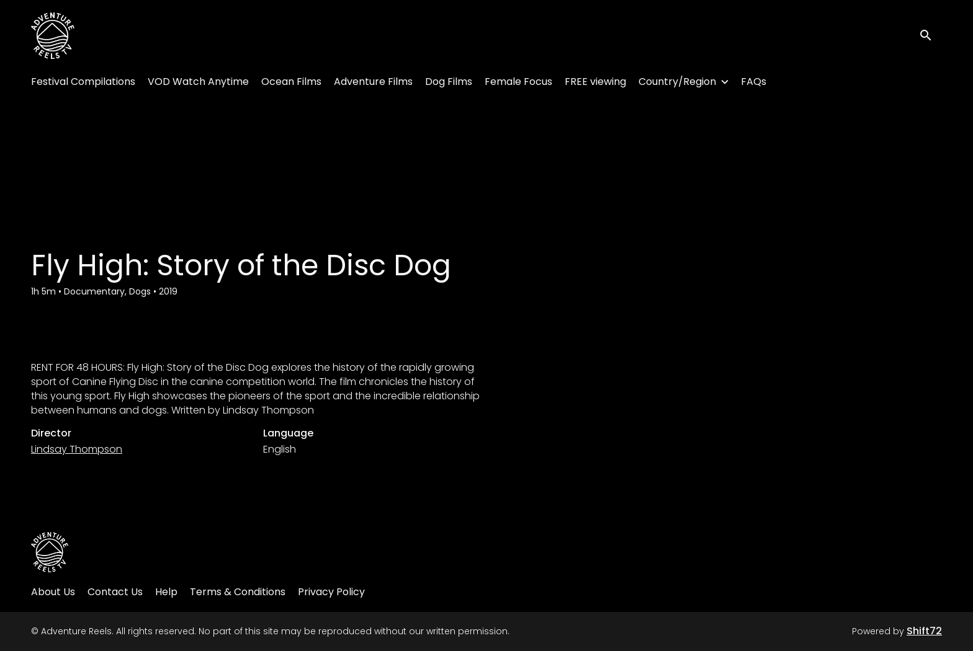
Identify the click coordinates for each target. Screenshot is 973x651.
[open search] (931, 35)
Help (166, 592)
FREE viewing (595, 81)
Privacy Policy (331, 592)
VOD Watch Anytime (198, 81)
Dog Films (448, 81)
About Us (53, 592)
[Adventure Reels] (49, 552)
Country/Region (677, 81)
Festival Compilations (83, 81)
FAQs (753, 81)
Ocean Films (291, 81)
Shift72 (924, 631)
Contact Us (115, 592)
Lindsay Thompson (76, 449)
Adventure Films (373, 81)
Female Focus (518, 81)
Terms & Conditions (237, 592)
